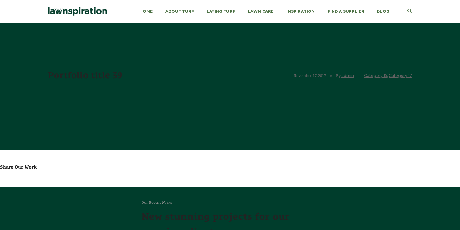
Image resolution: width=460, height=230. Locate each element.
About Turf (179, 11)
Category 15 (375, 75)
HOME (146, 11)
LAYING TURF (221, 11)
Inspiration (301, 11)
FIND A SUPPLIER (346, 11)
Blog (383, 11)
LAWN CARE (261, 11)
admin (347, 75)
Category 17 (400, 75)
